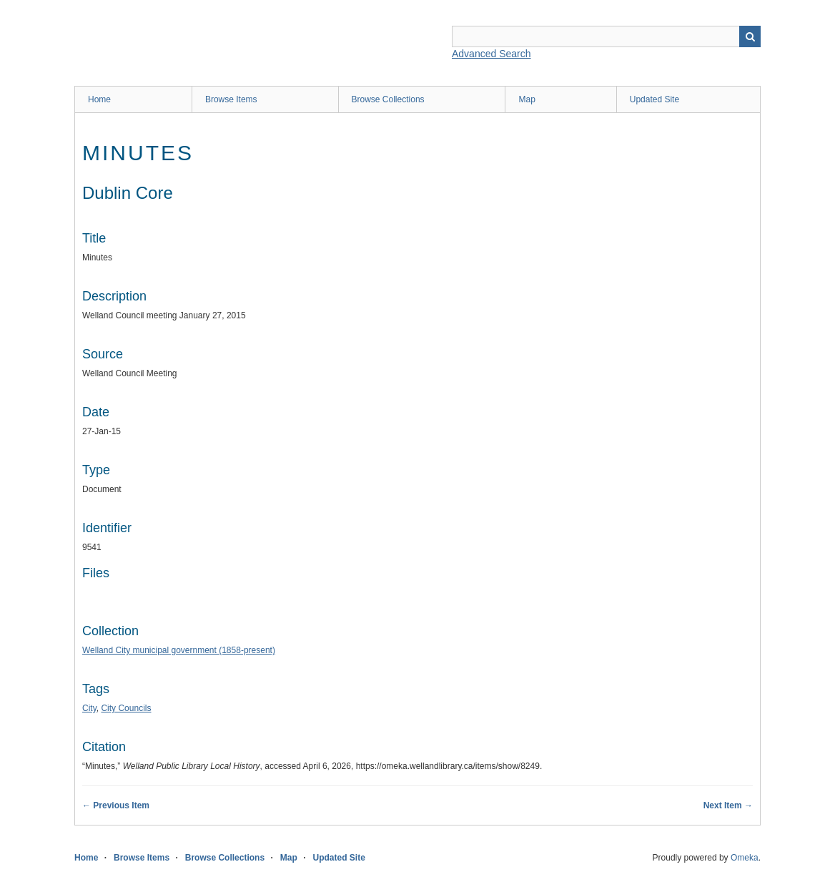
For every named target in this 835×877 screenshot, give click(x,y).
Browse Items (231, 99)
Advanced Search (491, 53)
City (89, 708)
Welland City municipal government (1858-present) (178, 650)
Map (526, 99)
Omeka (745, 858)
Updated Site (654, 99)
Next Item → (728, 805)
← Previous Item (115, 805)
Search (750, 36)
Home (99, 99)
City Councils (126, 708)
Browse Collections (388, 99)
